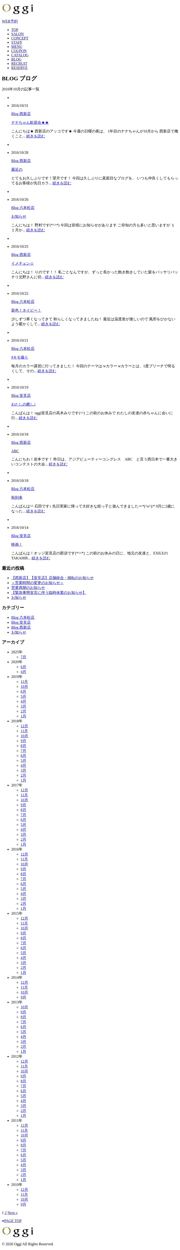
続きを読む (35, 136)
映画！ (16, 544)
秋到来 (16, 497)
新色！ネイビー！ (26, 310)
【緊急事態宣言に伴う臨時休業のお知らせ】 (48, 593)
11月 (24, 682)
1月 (23, 716)
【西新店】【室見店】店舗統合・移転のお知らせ (52, 578)
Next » (13, 1213)
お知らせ (18, 216)
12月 (24, 726)
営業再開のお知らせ (28, 588)
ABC (15, 451)
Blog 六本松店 (22, 208)
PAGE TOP (12, 1221)
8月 (23, 746)
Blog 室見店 (21, 396)
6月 (23, 667)
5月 (23, 696)
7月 (23, 657)
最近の (16, 169)
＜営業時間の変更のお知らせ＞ (37, 583)
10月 (24, 687)
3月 (23, 706)
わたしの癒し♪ (23, 404)
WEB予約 (10, 21)
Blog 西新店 (21, 114)
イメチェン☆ (22, 263)
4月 (23, 672)
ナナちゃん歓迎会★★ (30, 122)
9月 (23, 741)
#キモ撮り (19, 357)
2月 (23, 711)
